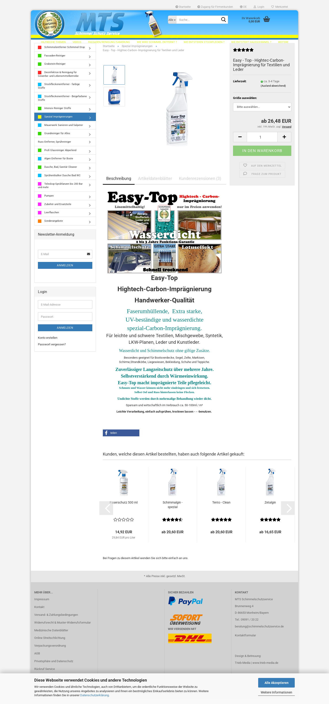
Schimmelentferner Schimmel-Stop (61, 52)
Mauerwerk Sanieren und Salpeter (60, 130)
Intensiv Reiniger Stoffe (54, 113)
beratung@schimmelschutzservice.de (259, 631)
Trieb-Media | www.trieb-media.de (256, 667)
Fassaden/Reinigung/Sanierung (109, 42)
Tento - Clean (221, 507)
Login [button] (259, 6)
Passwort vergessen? (52, 349)
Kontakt (39, 612)
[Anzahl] (262, 142)
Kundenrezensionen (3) (200, 183)
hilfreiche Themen (53, 42)
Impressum (41, 604)
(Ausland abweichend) (273, 90)
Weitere (283, 42)
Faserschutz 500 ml (124, 507)
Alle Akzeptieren (277, 683)
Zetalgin (270, 507)
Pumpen (46, 201)
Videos (77, 42)
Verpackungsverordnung (50, 650)
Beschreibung (118, 183)
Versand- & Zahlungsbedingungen (56, 619)
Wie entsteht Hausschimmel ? (251, 42)
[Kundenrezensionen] (243, 57)
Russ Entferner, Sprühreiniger (54, 146)
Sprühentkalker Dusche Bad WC (59, 180)
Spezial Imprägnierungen (55, 122)
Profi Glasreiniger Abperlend (57, 155)
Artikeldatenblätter (155, 183)
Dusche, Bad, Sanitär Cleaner (57, 172)
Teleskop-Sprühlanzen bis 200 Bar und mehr (60, 190)
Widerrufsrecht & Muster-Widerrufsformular (62, 627)
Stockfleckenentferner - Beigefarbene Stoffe (62, 103)
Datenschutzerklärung (94, 695)
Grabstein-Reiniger (52, 69)
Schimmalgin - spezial (173, 510)
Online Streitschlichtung (49, 643)
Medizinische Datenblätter (51, 635)
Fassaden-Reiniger (51, 60)
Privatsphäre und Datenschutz (53, 666)
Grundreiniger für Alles (54, 138)
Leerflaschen (48, 217)
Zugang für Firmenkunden (215, 6)
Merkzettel (279, 6)
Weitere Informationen (276, 692)
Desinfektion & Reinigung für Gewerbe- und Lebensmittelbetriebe (58, 79)
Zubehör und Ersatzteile (54, 209)
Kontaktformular (245, 640)
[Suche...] (172, 20)
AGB (37, 658)
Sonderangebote (50, 226)
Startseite (183, 6)
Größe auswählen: (245, 103)
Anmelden (65, 270)
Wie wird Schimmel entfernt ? (157, 42)
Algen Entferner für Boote (55, 163)
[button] (243, 6)
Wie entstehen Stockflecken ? (204, 42)
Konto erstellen (47, 343)
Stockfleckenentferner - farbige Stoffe (59, 91)
